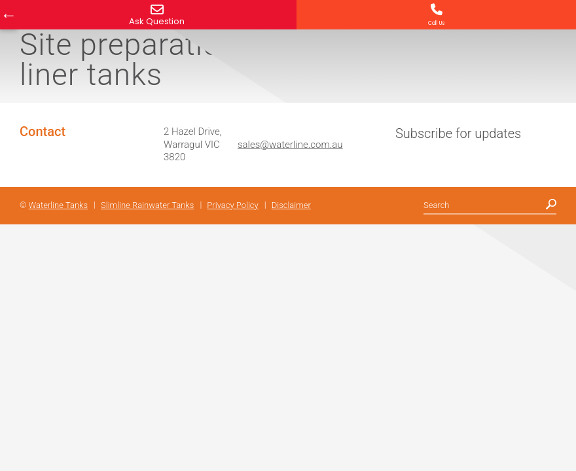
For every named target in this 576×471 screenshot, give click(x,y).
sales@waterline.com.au (290, 144)
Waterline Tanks (58, 205)
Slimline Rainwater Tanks (147, 205)
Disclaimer (291, 205)
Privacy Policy (232, 205)
